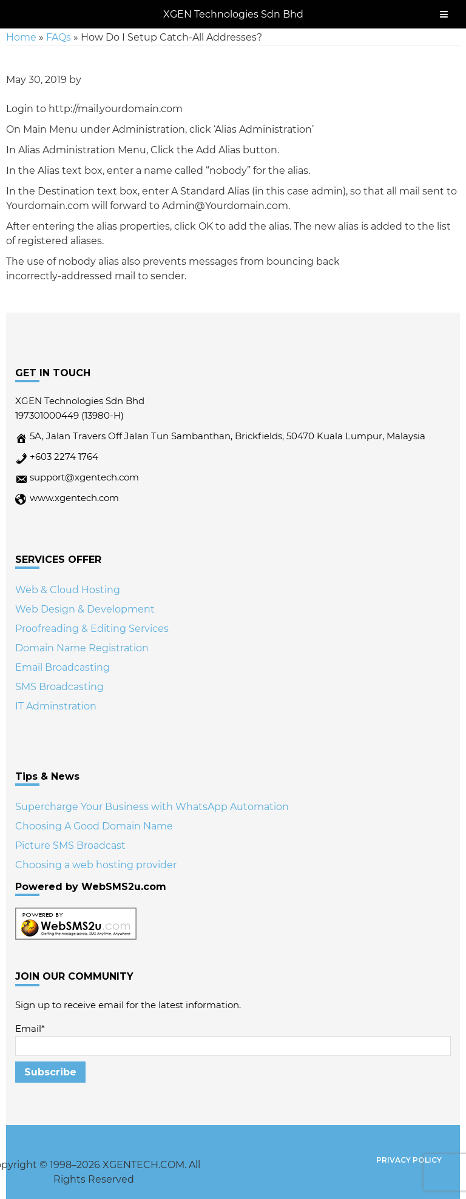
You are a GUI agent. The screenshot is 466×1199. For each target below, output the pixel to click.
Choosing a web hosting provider (96, 865)
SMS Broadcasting (59, 686)
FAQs (58, 37)
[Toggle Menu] (444, 14)
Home (21, 37)
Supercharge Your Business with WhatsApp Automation (152, 806)
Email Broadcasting (62, 667)
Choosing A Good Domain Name (94, 826)
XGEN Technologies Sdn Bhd (233, 14)
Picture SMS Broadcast (70, 845)
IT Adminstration (55, 706)
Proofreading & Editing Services (92, 628)
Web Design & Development (85, 609)
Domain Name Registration (82, 648)
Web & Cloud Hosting (67, 590)
